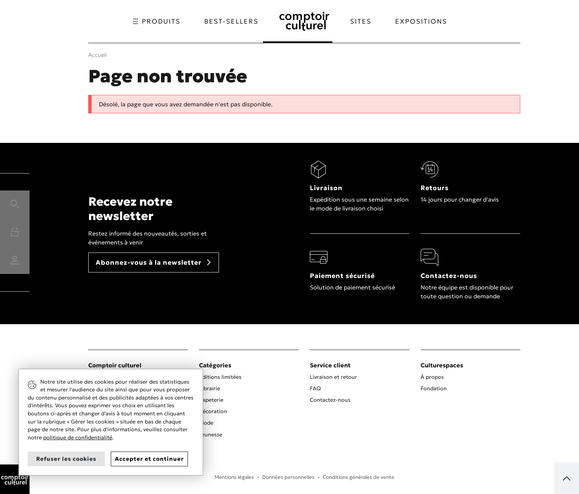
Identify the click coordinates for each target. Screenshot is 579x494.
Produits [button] (153, 21)
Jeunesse (210, 434)
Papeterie (211, 400)
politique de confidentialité (77, 437)
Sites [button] (365, 21)
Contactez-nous (330, 400)
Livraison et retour (333, 377)
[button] (15, 202)
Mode (206, 422)
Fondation (434, 388)
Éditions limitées (220, 377)
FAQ (315, 388)
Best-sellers (227, 21)
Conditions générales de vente (358, 477)
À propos (432, 377)
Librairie (209, 388)
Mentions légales (234, 477)
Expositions (425, 21)
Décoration (213, 411)
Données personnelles (288, 477)
